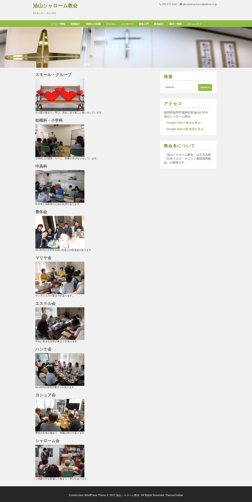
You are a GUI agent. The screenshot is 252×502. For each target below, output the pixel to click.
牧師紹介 (75, 24)
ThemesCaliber (174, 495)
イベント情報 (58, 24)
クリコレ (111, 24)
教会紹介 (159, 24)
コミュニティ (194, 24)
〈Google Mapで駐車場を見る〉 (185, 129)
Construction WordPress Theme (87, 495)
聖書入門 (144, 24)
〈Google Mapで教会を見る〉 (183, 122)
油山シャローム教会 (55, 5)
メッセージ (127, 24)
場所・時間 (175, 24)
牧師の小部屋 (93, 24)
